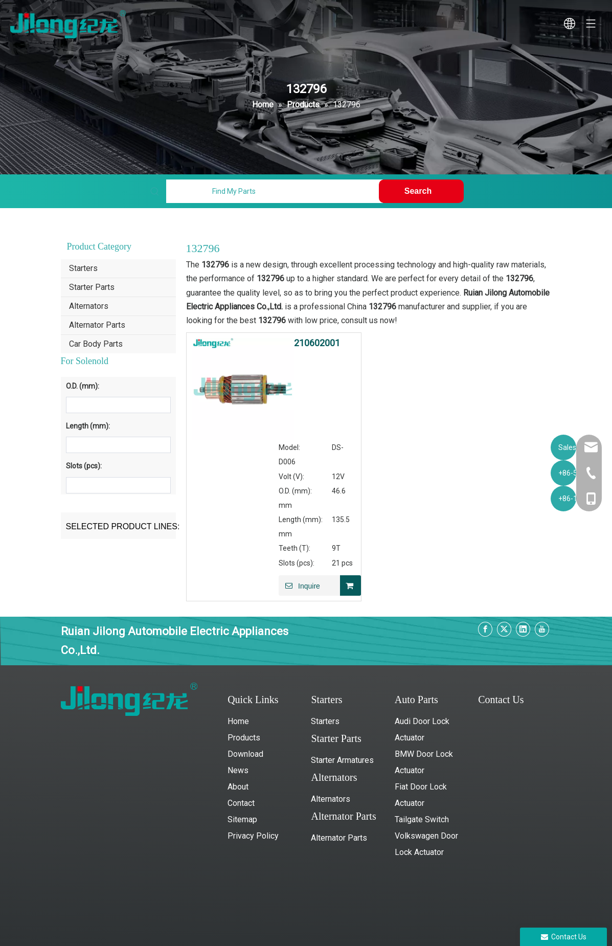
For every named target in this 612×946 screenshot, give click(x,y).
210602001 (317, 343)
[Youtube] (542, 629)
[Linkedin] (523, 629)
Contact (241, 803)
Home (238, 721)
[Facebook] (485, 629)
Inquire (299, 585)
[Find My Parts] (274, 191)
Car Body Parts (96, 344)
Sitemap (242, 819)
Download (245, 754)
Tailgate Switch (422, 819)
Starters (83, 268)
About (238, 787)
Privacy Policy (253, 836)
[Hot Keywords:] (421, 191)
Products (244, 737)
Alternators (88, 306)
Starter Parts (92, 287)
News (238, 770)
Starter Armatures (342, 760)
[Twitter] (504, 629)
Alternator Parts (97, 325)
